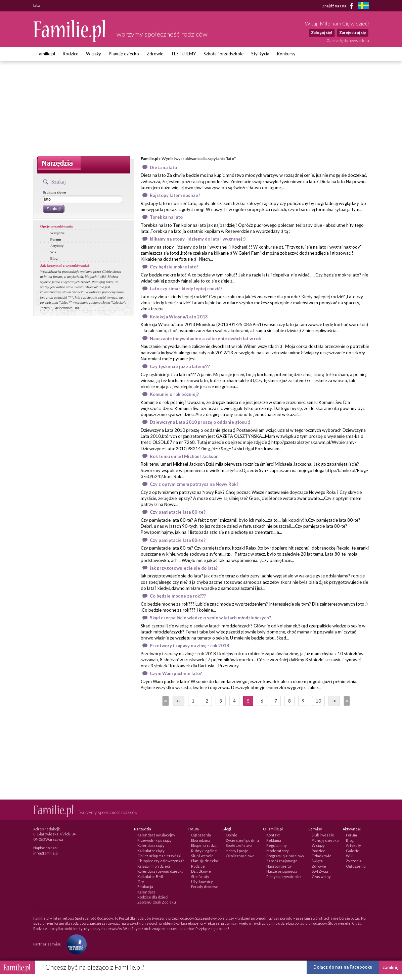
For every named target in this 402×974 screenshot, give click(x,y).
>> (346, 701)
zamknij (391, 967)
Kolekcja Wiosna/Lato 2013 (179, 316)
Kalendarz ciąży (151, 845)
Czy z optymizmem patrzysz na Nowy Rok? (194, 484)
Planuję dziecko (124, 53)
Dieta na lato (163, 167)
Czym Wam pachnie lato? (176, 673)
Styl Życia (320, 871)
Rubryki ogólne (204, 851)
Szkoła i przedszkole (223, 53)
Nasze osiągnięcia (281, 871)
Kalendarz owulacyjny (156, 835)
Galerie (352, 851)
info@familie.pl (45, 853)
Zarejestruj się (352, 32)
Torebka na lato (166, 217)
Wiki (54, 252)
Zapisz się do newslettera (348, 40)
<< (165, 701)
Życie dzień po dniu (242, 840)
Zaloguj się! (321, 32)
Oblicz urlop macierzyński (159, 856)
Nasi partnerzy (279, 866)
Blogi (54, 258)
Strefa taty (200, 876)
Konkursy (286, 53)
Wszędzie (57, 233)
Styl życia (260, 53)
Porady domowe (204, 886)
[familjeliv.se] (363, 6)
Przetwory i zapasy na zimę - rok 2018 (189, 645)
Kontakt (273, 835)
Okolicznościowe (240, 856)
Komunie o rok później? (174, 394)
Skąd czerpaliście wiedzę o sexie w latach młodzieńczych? (210, 617)
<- (178, 701)
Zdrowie (155, 53)
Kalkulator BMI (150, 876)
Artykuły (57, 246)
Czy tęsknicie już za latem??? (180, 366)
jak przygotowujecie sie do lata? (184, 568)
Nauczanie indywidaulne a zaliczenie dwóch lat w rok (205, 338)
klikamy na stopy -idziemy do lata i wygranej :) (197, 239)
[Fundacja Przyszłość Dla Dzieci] (75, 944)
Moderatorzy (277, 851)
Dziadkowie (201, 871)
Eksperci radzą (204, 845)
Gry (140, 881)
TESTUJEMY (183, 53)
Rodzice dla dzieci (152, 897)
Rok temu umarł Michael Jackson (184, 456)
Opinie (231, 835)
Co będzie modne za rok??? (178, 596)
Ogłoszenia (201, 835)
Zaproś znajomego (281, 861)
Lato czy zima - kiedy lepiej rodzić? (186, 288)
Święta (317, 861)
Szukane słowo (54, 192)
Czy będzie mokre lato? (174, 266)
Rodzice (70, 53)
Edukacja (145, 886)
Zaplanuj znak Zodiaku (156, 902)
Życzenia (354, 861)
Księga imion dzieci (153, 866)
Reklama (273, 840)
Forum (55, 239)
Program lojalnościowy (285, 856)
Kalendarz (146, 892)
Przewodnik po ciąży (154, 840)
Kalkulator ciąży (151, 851)
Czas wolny (321, 876)
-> (334, 701)
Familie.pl (46, 53)
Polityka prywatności (283, 876)
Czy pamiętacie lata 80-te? (178, 512)
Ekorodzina (200, 840)
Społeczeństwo (239, 845)
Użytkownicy (202, 881)
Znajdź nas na (338, 6)
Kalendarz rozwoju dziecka (160, 871)
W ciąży (93, 53)
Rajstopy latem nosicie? (175, 195)
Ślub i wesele (202, 856)
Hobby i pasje (237, 851)
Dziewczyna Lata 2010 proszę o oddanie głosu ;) (200, 422)
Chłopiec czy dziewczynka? (160, 861)
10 (318, 701)
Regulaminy (276, 845)
